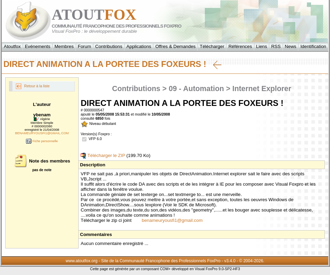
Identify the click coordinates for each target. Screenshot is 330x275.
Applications (139, 46)
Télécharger (212, 46)
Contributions (108, 46)
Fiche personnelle (42, 141)
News (290, 46)
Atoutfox (12, 46)
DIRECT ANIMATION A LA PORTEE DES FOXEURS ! (112, 64)
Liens (261, 46)
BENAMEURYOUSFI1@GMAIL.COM (42, 133)
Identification (313, 46)
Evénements (37, 46)
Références (240, 46)
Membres (64, 46)
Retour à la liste (33, 86)
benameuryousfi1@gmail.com (172, 220)
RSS (275, 46)
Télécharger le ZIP (103, 155)
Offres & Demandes (175, 46)
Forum (84, 46)
